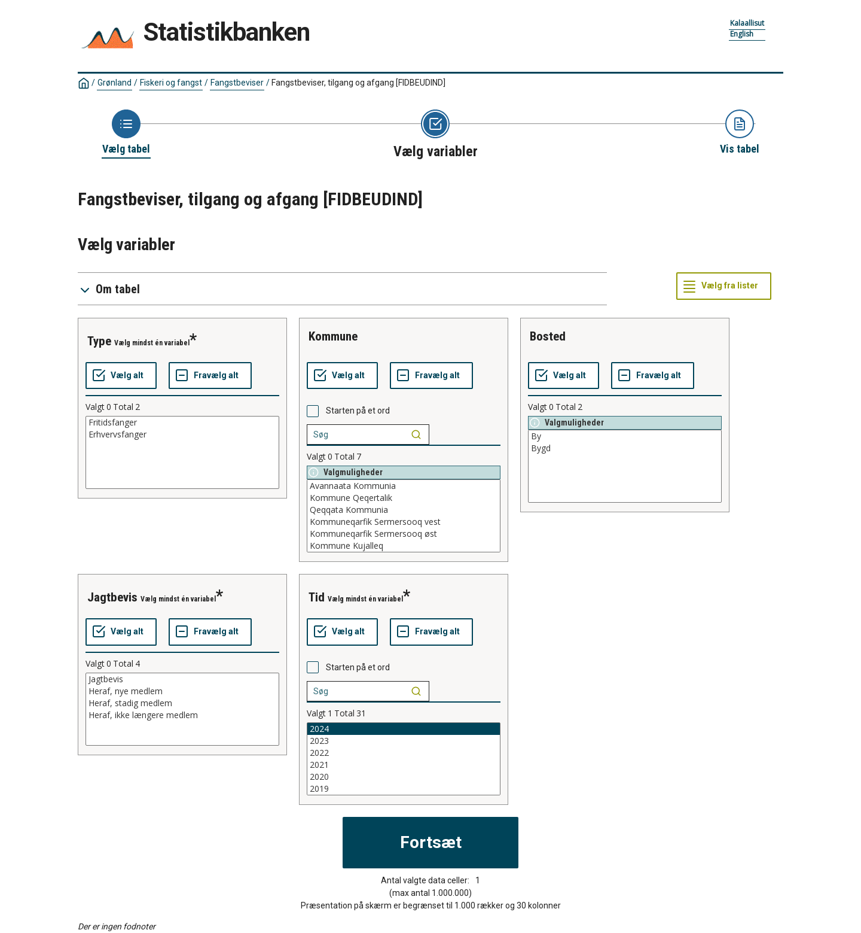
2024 (403, 729)
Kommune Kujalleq (403, 546)
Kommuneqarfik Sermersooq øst (403, 534)
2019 (403, 789)
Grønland (114, 82)
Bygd (625, 448)
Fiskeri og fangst (171, 82)
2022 (403, 753)
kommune (333, 336)
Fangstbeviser (237, 82)
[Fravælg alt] (210, 376)
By (625, 436)
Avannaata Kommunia (403, 486)
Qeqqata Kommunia (403, 510)
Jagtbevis (182, 679)
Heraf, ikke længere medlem (182, 715)
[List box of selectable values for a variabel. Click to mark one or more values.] (182, 452)
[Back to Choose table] (126, 132)
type (99, 341)
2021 (403, 765)
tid (317, 597)
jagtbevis (112, 597)
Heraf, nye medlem (182, 691)
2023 (403, 741)
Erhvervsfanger (182, 434)
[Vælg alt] (121, 376)
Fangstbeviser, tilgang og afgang (358, 82)
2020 (403, 777)
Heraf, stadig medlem (182, 703)
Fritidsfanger (182, 422)
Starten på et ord (358, 410)
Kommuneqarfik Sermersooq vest (403, 522)
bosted (548, 336)
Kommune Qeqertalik (403, 498)
